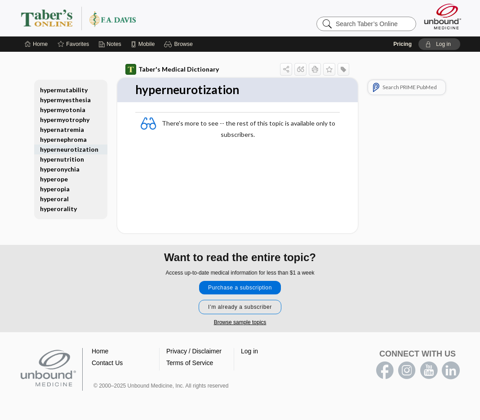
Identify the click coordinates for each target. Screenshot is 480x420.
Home (100, 351)
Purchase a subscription (240, 288)
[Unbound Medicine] (442, 16)
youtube (429, 370)
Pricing (402, 44)
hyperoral (54, 199)
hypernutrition (62, 159)
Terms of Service (189, 362)
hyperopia (55, 189)
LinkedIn (451, 370)
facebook (385, 370)
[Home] (36, 44)
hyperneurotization (69, 149)
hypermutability (64, 90)
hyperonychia (60, 169)
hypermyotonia (62, 109)
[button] (179, 44)
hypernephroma (63, 139)
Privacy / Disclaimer (194, 351)
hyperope (54, 179)
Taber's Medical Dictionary (172, 69)
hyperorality (58, 208)
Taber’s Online (132, 18)
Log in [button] (249, 351)
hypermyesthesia (65, 100)
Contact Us (107, 362)
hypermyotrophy (64, 119)
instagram (407, 370)
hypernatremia (62, 129)
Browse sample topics (240, 322)
